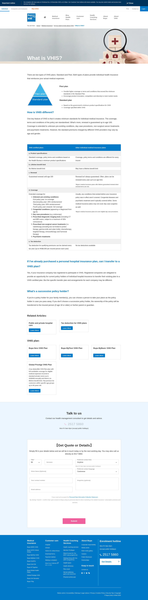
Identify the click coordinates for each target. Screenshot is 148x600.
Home (38, 25)
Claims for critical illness (52, 551)
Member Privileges (69, 550)
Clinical (47, 547)
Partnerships (85, 560)
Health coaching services (70, 547)
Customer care (51, 541)
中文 (127, 9)
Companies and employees (19, 9)
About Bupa (86, 541)
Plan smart (66, 569)
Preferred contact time (84, 460)
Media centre (85, 547)
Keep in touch (87, 566)
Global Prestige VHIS (33, 575)
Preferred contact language (86, 469)
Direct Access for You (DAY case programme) (70, 554)
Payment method (50, 557)
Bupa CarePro (31, 561)
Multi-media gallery (87, 551)
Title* (32, 460)
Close (130, 3)
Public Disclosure (86, 557)
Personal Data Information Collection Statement (83, 497)
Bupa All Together (32, 567)
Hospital (47, 544)
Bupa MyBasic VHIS (33, 558)
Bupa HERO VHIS (32, 547)
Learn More (35, 330)
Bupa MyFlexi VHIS (33, 555)
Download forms (50, 554)
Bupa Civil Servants (33, 578)
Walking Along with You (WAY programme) (70, 559)
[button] (144, 9)
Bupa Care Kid (31, 564)
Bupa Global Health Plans (33, 571)
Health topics (67, 563)
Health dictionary (68, 566)
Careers (83, 554)
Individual (5, 9)
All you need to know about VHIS (64, 25)
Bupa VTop (30, 581)
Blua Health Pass (68, 17)
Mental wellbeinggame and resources (69, 573)
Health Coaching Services (93, 17)
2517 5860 (112, 554)
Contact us (135, 9)
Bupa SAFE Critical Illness (33, 551)
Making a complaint (51, 560)
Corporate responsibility (88, 544)
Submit (74, 521)
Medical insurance (47, 25)
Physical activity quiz (69, 577)
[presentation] (74, 510)
